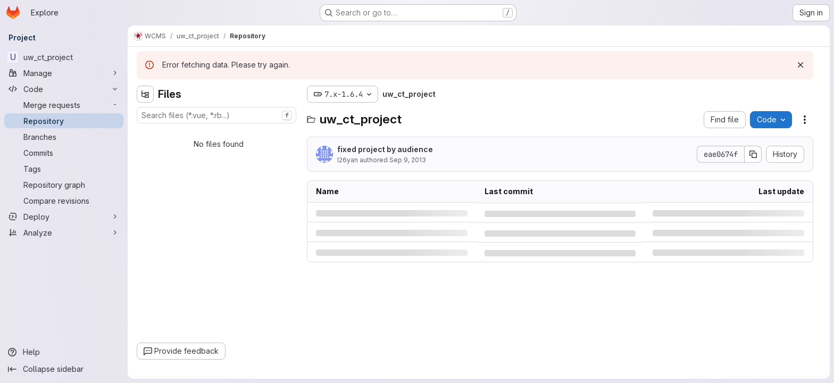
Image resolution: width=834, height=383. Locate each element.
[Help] (63, 352)
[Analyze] (63, 232)
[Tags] (63, 168)
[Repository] (63, 120)
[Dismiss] (800, 65)
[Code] (63, 88)
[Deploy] (63, 216)
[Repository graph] (63, 184)
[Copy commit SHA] (753, 154)
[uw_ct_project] (63, 56)
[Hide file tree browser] (145, 94)
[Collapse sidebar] (63, 369)
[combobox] (216, 115)
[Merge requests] (63, 104)
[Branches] (63, 136)
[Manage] (63, 72)
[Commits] (63, 152)
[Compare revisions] (63, 200)
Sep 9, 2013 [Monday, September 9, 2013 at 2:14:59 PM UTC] (407, 160)
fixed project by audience (385, 149)
